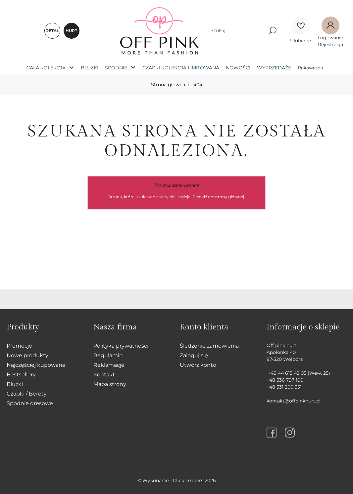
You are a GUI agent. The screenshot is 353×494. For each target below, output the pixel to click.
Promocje (19, 346)
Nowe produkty (27, 355)
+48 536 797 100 (285, 380)
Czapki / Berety (27, 394)
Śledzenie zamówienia (209, 346)
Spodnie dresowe (30, 403)
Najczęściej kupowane (36, 365)
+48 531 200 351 (284, 387)
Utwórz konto (198, 365)
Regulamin (108, 355)
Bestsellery (21, 374)
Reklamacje (109, 365)
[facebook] (273, 432)
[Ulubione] (301, 26)
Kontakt (104, 374)
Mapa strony (109, 384)
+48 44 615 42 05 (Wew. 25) (298, 373)
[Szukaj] (272, 30)
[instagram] (289, 432)
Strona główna (168, 85)
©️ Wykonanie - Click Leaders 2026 (176, 480)
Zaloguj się (194, 355)
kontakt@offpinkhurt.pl (294, 401)
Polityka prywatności (120, 346)
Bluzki (15, 384)
